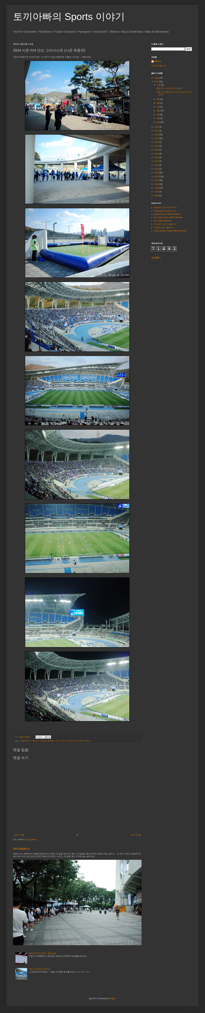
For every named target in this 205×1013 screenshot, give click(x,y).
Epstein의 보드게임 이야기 (165, 207)
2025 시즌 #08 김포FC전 (39, 969)
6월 (158, 111)
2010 (156, 169)
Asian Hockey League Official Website (170, 231)
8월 (158, 103)
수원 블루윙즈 (24, 741)
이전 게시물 (135, 835)
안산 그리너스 (61, 741)
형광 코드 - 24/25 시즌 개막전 (169, 88)
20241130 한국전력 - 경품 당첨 (42, 953)
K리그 (88, 741)
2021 (156, 131)
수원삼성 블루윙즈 (47, 741)
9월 (158, 99)
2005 (156, 188)
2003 (156, 195)
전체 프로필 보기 (158, 66)
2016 (156, 150)
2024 (156, 82)
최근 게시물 (19, 835)
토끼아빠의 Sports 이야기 (69, 16)
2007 (156, 180)
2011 (156, 165)
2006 (156, 184)
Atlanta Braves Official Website (167, 214)
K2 (84, 741)
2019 (156, 138)
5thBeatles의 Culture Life (164, 211)
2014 (156, 157)
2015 (156, 154)
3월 (158, 118)
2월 (158, 122)
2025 (156, 78)
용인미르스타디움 (75, 741)
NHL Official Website (163, 221)
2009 (156, 172)
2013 (156, 161)
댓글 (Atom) (31, 839)
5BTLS (158, 61)
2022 (156, 127)
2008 (156, 176)
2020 (156, 134)
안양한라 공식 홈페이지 (164, 227)
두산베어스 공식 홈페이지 (165, 224)
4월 (158, 114)
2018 (156, 142)
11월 (159, 85)
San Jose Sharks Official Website (168, 217)
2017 (156, 146)
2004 (156, 192)
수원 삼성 (35, 741)
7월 (158, 107)
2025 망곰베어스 (21, 848)
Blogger (112, 998)
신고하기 (155, 257)
